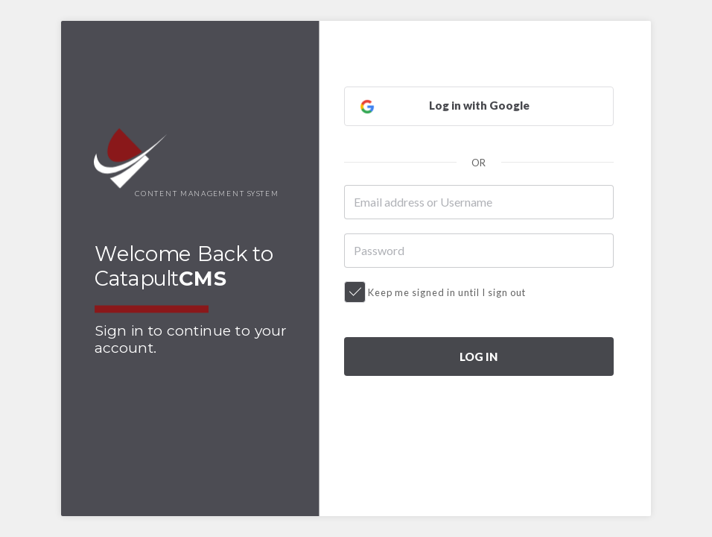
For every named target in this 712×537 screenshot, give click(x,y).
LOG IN (479, 356)
